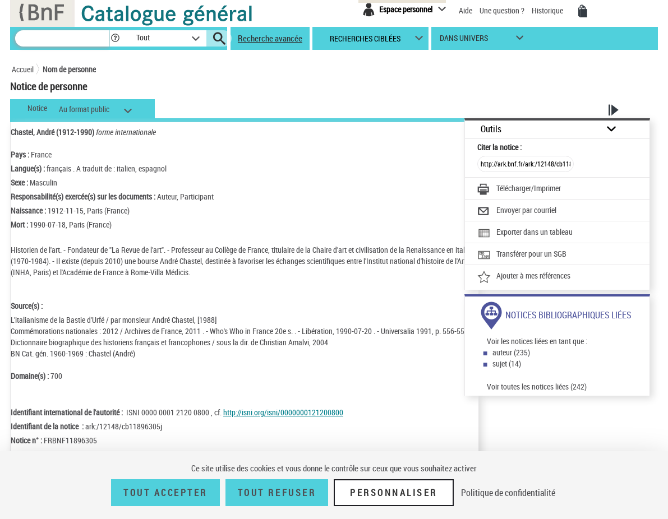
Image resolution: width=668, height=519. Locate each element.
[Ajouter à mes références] (523, 277)
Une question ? (502, 10)
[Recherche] (62, 38)
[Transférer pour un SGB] (521, 255)
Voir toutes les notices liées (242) (537, 386)
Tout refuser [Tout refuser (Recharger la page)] (277, 492)
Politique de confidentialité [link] (508, 492)
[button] (115, 38)
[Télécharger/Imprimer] (519, 189)
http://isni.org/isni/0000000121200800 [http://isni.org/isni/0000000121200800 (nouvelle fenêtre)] (283, 412)
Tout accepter (165, 492)
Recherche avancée (270, 38)
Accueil (23, 69)
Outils (491, 129)
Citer (499, 147)
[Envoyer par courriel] (516, 211)
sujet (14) (506, 363)
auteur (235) (511, 352)
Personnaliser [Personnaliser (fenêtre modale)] (393, 492)
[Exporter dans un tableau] (525, 233)
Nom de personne (69, 69)
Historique (548, 10)
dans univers (464, 40)
